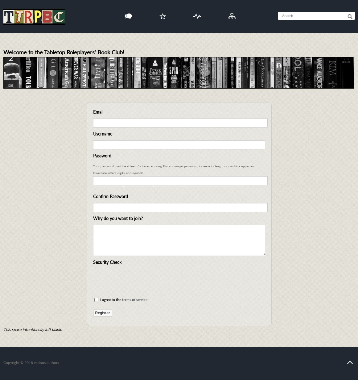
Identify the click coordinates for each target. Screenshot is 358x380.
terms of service (134, 299)
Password (102, 155)
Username (102, 133)
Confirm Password (110, 196)
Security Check (107, 262)
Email (98, 112)
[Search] (350, 16)
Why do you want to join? (118, 218)
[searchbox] (322, 16)
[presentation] (140, 281)
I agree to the (120, 299)
